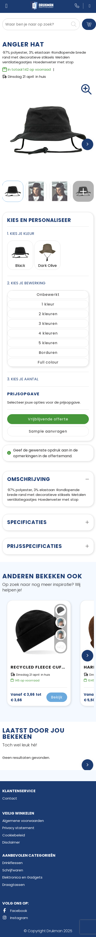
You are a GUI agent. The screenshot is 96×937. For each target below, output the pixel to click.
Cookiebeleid (13, 835)
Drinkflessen (12, 862)
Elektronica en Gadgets (22, 877)
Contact (9, 798)
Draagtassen (13, 884)
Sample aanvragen (48, 431)
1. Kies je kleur (20, 233)
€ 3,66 (26, 697)
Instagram (15, 917)
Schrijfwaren (12, 870)
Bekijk (57, 697)
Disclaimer (11, 842)
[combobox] (36, 24)
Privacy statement (18, 827)
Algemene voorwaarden (23, 820)
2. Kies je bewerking (26, 283)
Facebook (14, 910)
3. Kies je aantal (22, 379)
